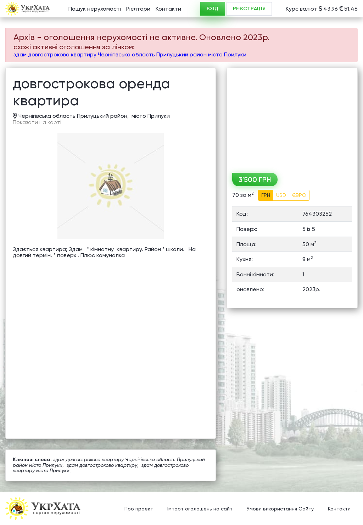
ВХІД (213, 9)
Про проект (138, 509)
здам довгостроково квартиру (102, 465)
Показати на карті (37, 122)
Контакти (168, 8)
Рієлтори (138, 8)
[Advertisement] (292, 117)
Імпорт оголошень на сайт (200, 509)
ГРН (265, 195)
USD (281, 195)
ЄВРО (299, 195)
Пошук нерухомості (94, 8)
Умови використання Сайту (280, 509)
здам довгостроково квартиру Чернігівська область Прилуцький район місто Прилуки (129, 54)
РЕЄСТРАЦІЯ (249, 9)
